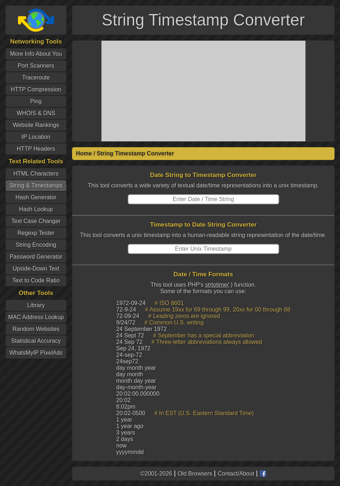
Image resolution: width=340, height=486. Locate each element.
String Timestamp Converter (135, 153)
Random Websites (36, 329)
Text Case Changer (36, 221)
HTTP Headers (36, 149)
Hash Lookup (36, 209)
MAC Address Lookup (36, 317)
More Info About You (36, 54)
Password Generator (36, 257)
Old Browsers (195, 474)
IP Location (36, 137)
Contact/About (236, 474)
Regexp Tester (36, 233)
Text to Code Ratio (36, 280)
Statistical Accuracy (36, 341)
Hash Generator (35, 197)
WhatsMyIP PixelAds (36, 353)
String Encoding (36, 245)
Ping (36, 101)
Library (36, 305)
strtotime (216, 285)
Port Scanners (36, 66)
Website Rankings (36, 125)
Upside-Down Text (36, 268)
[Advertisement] (203, 91)
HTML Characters (36, 174)
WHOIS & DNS (36, 113)
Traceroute (36, 77)
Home (84, 153)
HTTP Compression (36, 89)
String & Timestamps (36, 185)
